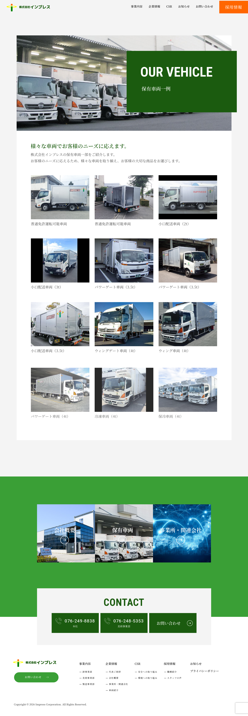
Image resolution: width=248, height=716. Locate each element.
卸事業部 (87, 671)
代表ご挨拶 (115, 671)
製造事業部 (89, 683)
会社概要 (113, 677)
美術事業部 (89, 677)
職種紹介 (172, 671)
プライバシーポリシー (204, 671)
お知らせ (196, 664)
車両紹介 (113, 690)
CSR (137, 664)
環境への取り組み (147, 677)
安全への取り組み (147, 671)
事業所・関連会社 (118, 683)
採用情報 (233, 7)
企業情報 (111, 664)
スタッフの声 (174, 677)
